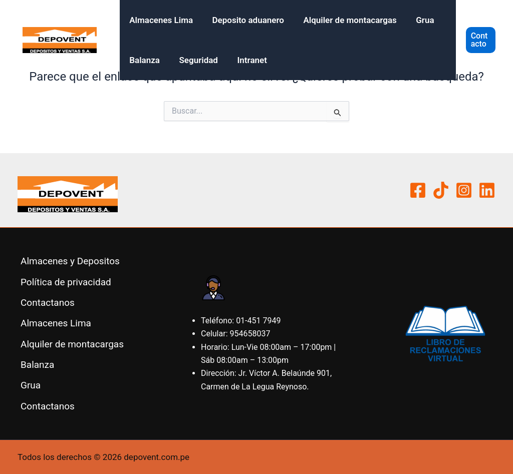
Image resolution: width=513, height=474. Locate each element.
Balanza (143, 60)
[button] (480, 40)
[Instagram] (463, 190)
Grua (417, 20)
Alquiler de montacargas (344, 20)
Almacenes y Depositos (70, 261)
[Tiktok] (440, 190)
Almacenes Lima (160, 20)
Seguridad (195, 60)
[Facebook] (417, 190)
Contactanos (48, 302)
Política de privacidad (66, 282)
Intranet (246, 60)
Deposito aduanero (245, 20)
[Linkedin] (486, 190)
